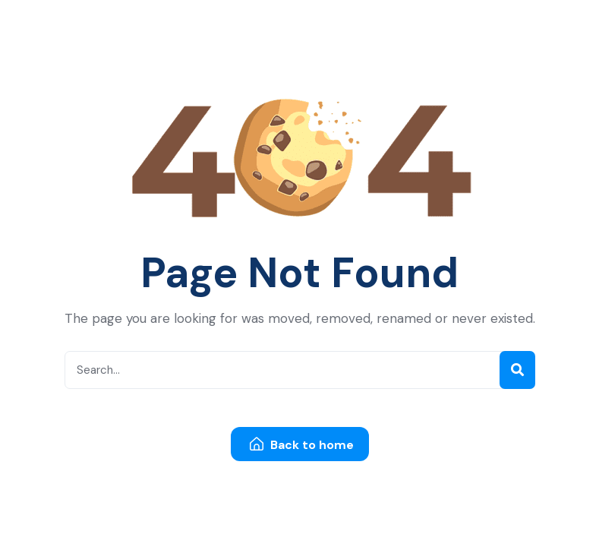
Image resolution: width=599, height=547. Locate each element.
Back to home (302, 445)
